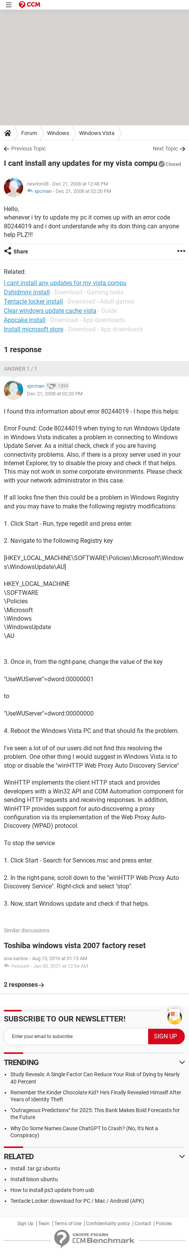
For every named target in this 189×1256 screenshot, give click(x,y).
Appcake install (25, 320)
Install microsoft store (33, 329)
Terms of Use (67, 1223)
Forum (29, 133)
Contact (143, 1223)
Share (21, 251)
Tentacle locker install (33, 301)
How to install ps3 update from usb (52, 1190)
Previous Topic (28, 148)
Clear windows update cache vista (50, 310)
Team (44, 1223)
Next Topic (165, 148)
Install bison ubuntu (34, 1179)
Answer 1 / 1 (20, 369)
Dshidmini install (27, 292)
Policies (164, 1223)
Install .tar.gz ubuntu (35, 1168)
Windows (58, 133)
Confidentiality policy (108, 1223)
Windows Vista (97, 133)
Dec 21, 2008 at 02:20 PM (83, 191)
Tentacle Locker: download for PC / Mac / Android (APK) (77, 1201)
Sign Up (25, 1223)
